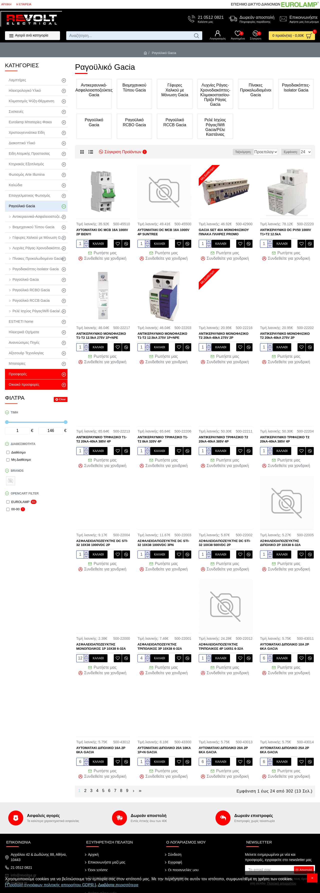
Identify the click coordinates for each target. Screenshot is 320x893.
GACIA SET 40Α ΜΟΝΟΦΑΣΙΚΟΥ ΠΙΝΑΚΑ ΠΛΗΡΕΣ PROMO (224, 232)
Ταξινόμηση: (229, 152)
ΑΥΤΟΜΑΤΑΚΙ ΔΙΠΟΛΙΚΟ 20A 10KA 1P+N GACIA (164, 737)
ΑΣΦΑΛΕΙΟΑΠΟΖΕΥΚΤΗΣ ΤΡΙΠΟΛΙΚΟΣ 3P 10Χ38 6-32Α (160, 636)
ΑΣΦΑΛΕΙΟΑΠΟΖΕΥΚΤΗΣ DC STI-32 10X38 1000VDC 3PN (163, 535)
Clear (62, 399)
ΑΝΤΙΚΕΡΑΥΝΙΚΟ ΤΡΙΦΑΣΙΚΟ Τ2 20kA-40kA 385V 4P (223, 434)
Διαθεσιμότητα (23, 444)
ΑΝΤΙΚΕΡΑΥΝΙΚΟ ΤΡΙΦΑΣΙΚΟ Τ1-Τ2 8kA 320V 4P (163, 434)
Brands (17, 470)
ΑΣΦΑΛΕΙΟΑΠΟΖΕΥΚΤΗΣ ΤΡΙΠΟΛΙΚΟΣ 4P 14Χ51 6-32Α (221, 636)
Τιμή (14, 412)
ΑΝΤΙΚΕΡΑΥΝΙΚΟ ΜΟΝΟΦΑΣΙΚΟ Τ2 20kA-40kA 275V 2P (223, 333)
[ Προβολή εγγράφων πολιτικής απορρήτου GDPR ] (50, 885)
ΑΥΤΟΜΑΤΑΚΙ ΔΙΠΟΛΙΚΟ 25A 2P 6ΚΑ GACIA (284, 737)
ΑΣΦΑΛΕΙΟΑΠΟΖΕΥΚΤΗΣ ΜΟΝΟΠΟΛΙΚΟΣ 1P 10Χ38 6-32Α (101, 636)
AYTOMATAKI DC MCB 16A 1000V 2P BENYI (102, 232)
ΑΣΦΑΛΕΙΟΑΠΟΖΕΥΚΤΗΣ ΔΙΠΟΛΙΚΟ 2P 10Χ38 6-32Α (280, 535)
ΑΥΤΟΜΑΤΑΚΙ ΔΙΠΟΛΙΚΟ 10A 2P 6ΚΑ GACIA (284, 636)
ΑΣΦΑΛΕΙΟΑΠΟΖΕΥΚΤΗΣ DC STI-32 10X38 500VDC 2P (224, 535)
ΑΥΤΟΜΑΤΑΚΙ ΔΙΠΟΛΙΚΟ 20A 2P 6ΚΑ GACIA (223, 737)
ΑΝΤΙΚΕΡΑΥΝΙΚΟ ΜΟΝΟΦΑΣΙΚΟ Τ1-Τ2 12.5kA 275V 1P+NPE (101, 333)
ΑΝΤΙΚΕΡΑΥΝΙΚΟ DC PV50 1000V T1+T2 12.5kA (285, 232)
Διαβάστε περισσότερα (118, 885)
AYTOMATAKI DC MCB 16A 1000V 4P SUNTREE (163, 232)
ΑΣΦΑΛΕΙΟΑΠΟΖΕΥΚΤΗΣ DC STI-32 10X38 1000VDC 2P (102, 535)
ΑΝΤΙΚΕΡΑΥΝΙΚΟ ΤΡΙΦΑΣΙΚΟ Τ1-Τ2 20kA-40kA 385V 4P (101, 434)
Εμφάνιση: (292, 152)
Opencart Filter (25, 493)
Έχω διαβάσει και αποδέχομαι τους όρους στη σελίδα (277, 864)
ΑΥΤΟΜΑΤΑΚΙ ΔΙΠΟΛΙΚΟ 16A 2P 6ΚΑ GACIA (100, 737)
